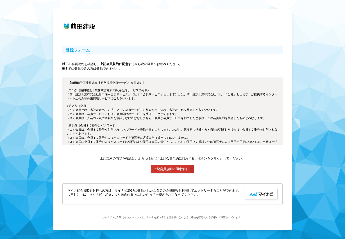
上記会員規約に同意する (171, 169)
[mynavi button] (261, 194)
